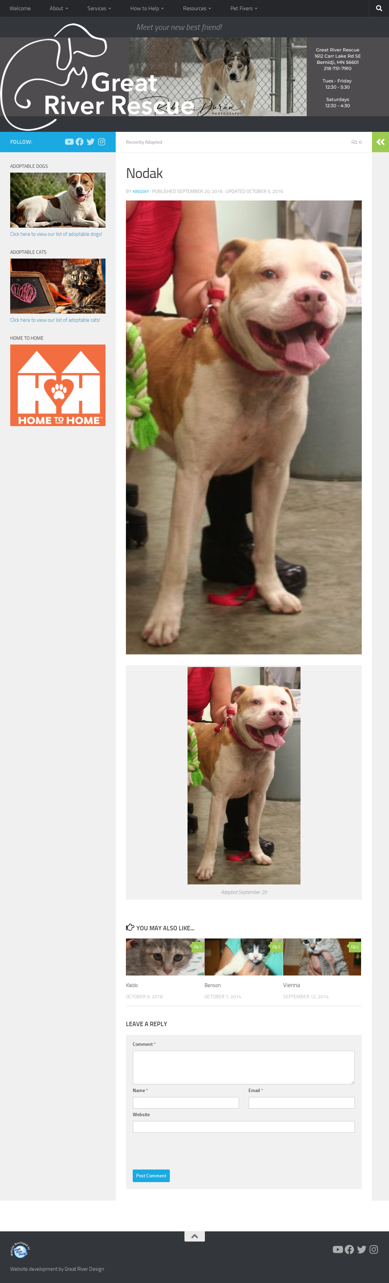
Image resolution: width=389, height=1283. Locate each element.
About (56, 8)
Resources (194, 8)
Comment (144, 1044)
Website (141, 1114)
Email (255, 1090)
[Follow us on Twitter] (90, 142)
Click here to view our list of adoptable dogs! (56, 234)
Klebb (133, 984)
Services (96, 8)
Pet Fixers (241, 8)
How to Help (144, 8)
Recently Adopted (147, 142)
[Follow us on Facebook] (80, 142)
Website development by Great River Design (57, 1269)
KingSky (142, 191)
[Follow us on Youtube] (69, 142)
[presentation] (184, 1149)
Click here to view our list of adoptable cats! (55, 320)
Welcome (20, 8)
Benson (214, 984)
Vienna (291, 984)
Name (140, 1090)
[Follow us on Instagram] (101, 142)
